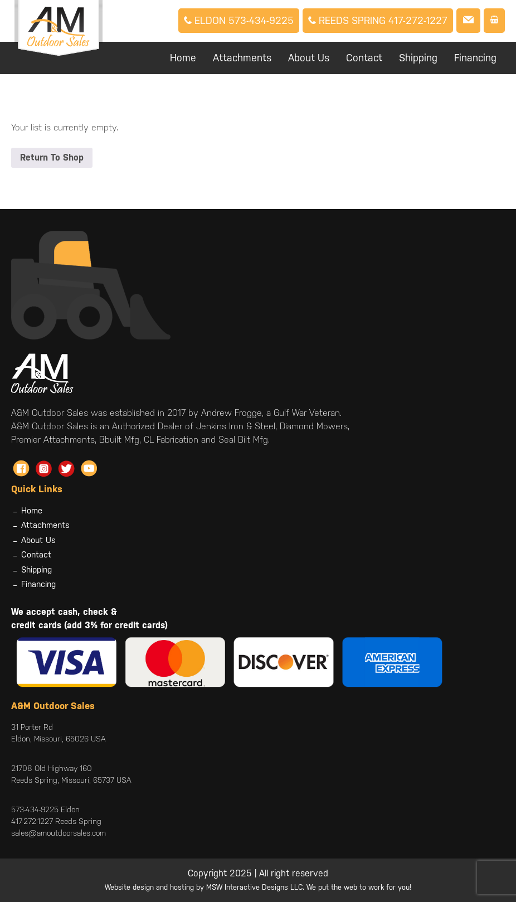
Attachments (242, 58)
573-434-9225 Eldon (45, 809)
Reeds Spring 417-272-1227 (377, 20)
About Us (308, 58)
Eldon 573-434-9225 (239, 20)
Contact (364, 58)
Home (183, 58)
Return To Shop (52, 157)
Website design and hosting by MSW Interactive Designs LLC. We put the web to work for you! (258, 887)
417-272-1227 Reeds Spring (56, 821)
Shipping (418, 58)
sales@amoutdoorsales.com (58, 832)
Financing (475, 58)
